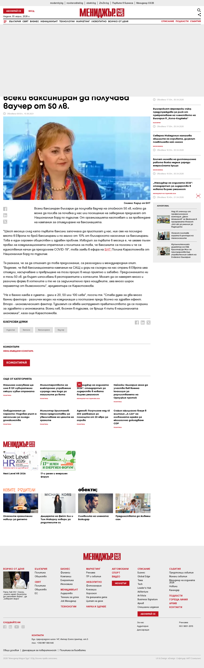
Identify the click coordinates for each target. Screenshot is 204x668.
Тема (140, 580)
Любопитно (99, 21)
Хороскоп (91, 593)
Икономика (67, 584)
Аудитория (142, 626)
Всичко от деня (118, 21)
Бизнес (34, 21)
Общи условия (11, 650)
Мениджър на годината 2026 (182, 581)
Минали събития (178, 576)
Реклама (90, 572)
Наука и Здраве (96, 606)
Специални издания (148, 607)
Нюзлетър (120, 583)
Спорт (116, 572)
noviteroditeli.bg (75, 3)
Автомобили (120, 569)
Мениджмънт (49, 21)
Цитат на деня (94, 601)
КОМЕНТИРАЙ (16, 363)
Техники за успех (70, 597)
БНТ (108, 249)
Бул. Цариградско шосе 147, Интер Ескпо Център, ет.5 (60, 639)
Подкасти (182, 21)
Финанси (65, 572)
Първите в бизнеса (122, 3)
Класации (91, 589)
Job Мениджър (68, 601)
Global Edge (144, 576)
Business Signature (148, 599)
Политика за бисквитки (73, 650)
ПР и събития (93, 576)
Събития (195, 21)
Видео (116, 576)
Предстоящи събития (181, 572)
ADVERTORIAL (163, 206)
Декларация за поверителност (39, 650)
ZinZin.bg (104, 3)
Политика (40, 572)
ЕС (36, 593)
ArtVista (142, 595)
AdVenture (143, 592)
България (15, 21)
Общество (41, 576)
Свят (25, 21)
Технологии (67, 21)
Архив (141, 603)
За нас (140, 622)
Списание (167, 21)
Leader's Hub (144, 588)
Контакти (175, 607)
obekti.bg (91, 3)
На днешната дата (96, 597)
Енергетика (67, 580)
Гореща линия (178, 599)
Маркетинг (83, 21)
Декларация (143, 630)
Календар (174, 590)
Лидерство (67, 593)
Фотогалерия (94, 586)
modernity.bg (56, 3)
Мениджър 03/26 (145, 3)
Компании (66, 576)
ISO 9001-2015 (186, 626)
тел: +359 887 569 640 (43, 643)
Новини (173, 586)
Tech (140, 584)
